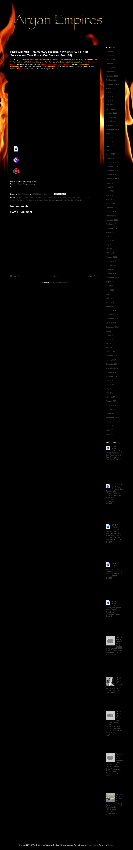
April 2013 (110, 434)
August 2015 (111, 331)
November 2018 (112, 171)
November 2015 (112, 319)
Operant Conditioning (83, 197)
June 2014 (110, 385)
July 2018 (109, 187)
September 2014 (112, 376)
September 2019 (112, 129)
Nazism (72, 197)
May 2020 (109, 101)
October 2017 (111, 224)
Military (65, 197)
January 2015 (111, 360)
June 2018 (110, 191)
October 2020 (111, 80)
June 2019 (110, 142)
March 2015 (110, 352)
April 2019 (110, 150)
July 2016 (109, 286)
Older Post (93, 276)
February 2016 (111, 306)
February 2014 (111, 401)
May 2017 (109, 245)
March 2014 (110, 397)
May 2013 (109, 430)
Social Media (61, 200)
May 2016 (109, 294)
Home (54, 276)
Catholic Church (30, 197)
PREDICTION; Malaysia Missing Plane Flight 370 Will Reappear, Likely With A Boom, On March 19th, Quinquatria (114, 803)
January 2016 (111, 311)
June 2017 (110, 241)
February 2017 (111, 257)
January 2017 (111, 261)
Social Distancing (50, 200)
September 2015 (112, 327)
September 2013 (112, 417)
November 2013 (112, 413)
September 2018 (112, 179)
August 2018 (111, 183)
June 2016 (110, 290)
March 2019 (110, 154)
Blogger (111, 845)
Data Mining (40, 197)
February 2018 (111, 208)
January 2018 (111, 212)
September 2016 (112, 278)
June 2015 (110, 339)
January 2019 (111, 162)
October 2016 (111, 273)
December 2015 (112, 315)
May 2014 (109, 389)
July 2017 (109, 236)
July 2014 (109, 380)
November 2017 (112, 220)
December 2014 (112, 364)
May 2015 (109, 343)
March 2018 (110, 204)
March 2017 (110, 253)
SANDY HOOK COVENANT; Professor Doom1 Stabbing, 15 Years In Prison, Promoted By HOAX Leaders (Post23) (114, 570)
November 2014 (112, 368)
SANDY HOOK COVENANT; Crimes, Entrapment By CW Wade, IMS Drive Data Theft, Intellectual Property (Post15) (114, 608)
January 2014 (111, 405)
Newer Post (15, 276)
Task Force (72, 200)
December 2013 (112, 409)
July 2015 (109, 335)
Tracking (79, 200)
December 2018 (112, 167)
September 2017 (112, 228)
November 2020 (112, 76)
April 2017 (110, 249)
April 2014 (110, 393)
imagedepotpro (92, 845)
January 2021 (111, 68)
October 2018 (111, 175)
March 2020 (110, 109)
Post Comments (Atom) (58, 283)
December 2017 (112, 216)
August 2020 (111, 88)
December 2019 (112, 121)
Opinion (13, 200)
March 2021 (110, 59)
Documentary (50, 197)
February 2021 (111, 64)
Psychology (21, 200)
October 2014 (111, 372)
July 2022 (109, 51)
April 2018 (110, 199)
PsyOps (29, 200)
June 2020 (110, 96)
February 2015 (111, 356)
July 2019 (109, 138)
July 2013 (109, 422)
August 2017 (111, 232)
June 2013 (110, 426)
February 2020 (111, 113)
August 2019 (111, 134)
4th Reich (19, 197)
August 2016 (111, 282)
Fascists (59, 197)
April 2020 (110, 105)
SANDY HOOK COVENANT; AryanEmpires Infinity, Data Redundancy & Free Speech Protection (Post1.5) (114, 453)
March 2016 (110, 302)
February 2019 (111, 158)
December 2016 (112, 265)
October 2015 (111, 323)
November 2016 (112, 269)
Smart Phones (38, 200)
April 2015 (110, 348)
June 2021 (110, 55)
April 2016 (110, 298)
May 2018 (109, 195)
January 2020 (111, 117)
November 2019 (112, 125)
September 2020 (112, 84)
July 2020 (109, 92)
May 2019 (109, 146)
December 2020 (112, 72)
